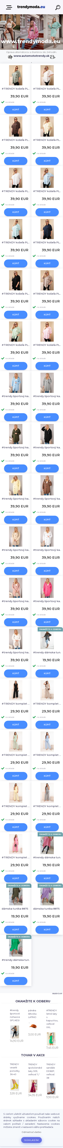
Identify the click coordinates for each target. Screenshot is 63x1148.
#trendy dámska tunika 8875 (47, 652)
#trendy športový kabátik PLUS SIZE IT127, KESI (16, 396)
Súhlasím (31, 1140)
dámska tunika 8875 (15, 908)
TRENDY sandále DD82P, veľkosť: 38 (50, 1071)
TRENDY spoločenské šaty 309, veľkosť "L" (35, 1069)
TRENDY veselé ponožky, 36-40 (15, 1069)
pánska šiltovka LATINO (32, 1013)
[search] (58, 8)
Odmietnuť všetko (31, 1132)
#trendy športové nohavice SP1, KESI (15, 1015)
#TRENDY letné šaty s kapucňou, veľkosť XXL (52, 1019)
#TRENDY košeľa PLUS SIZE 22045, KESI (16, 88)
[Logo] (31, 7)
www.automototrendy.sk (31, 55)
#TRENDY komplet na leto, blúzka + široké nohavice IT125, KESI (16, 703)
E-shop (9, 7)
